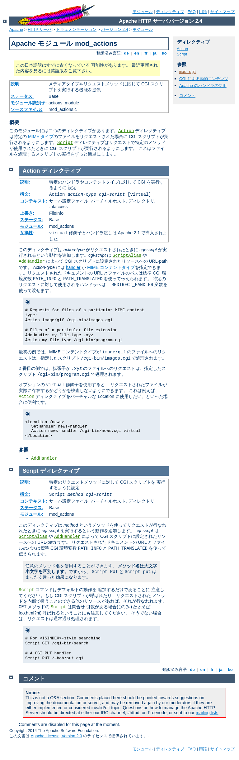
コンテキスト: (34, 200)
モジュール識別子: (29, 102)
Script (65, 142)
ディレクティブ (170, 11)
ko (164, 53)
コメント (187, 95)
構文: (25, 194)
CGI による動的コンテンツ (203, 78)
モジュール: (31, 226)
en (136, 53)
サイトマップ (222, 11)
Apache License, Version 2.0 (56, 736)
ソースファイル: (27, 109)
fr (146, 53)
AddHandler (32, 261)
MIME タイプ (41, 136)
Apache (16, 29)
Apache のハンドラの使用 (203, 85)
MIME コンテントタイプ (110, 267)
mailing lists (207, 712)
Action (126, 130)
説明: (16, 83)
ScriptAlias (127, 255)
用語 (203, 11)
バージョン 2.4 (114, 29)
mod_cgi (187, 71)
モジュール (143, 11)
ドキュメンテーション (76, 29)
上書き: (27, 213)
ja (154, 53)
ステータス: (22, 96)
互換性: (27, 232)
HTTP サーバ (39, 29)
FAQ (192, 11)
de (126, 53)
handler (73, 267)
